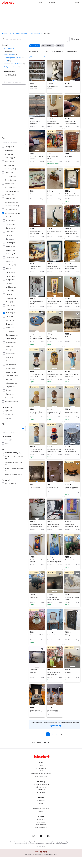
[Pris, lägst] (5, 428)
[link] (8, 48)
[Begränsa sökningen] (14, 142)
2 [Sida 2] (52, 734)
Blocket (4, 33)
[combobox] (35, 39)
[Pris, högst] (14, 428)
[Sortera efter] (73, 51)
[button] (74, 39)
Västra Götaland (36, 33)
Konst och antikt (22, 33)
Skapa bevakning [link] (55, 726)
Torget (11, 33)
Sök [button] (22, 428)
